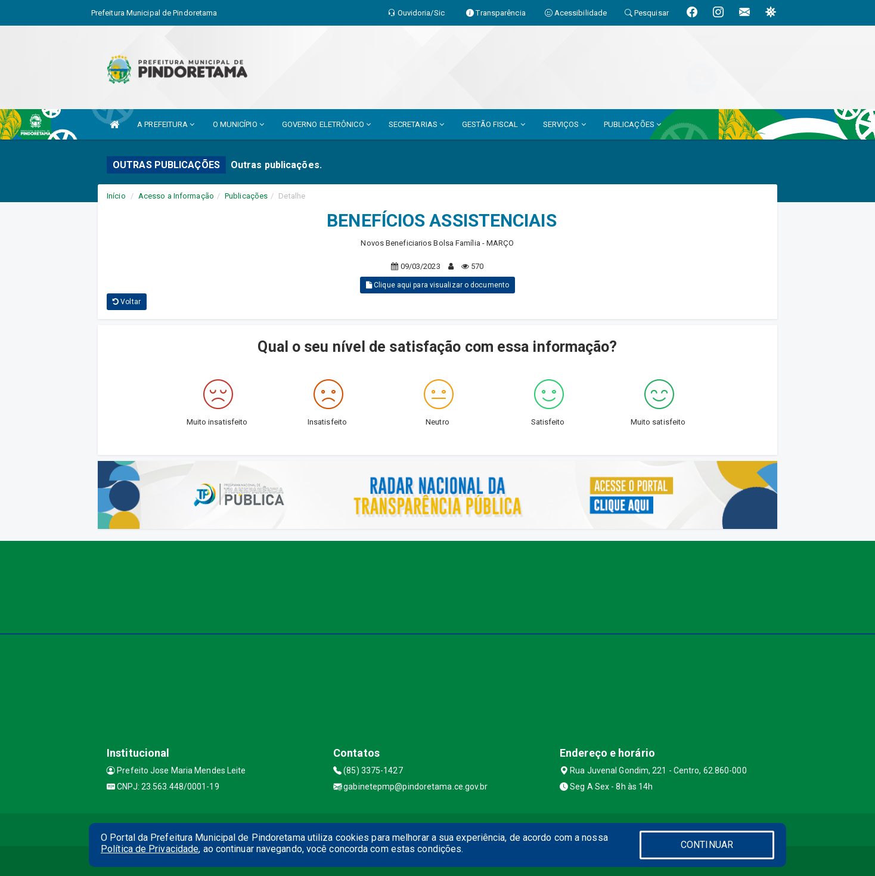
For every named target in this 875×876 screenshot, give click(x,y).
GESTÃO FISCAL (493, 124)
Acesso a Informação (176, 195)
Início (116, 195)
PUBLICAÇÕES (632, 124)
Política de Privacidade (149, 849)
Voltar (127, 302)
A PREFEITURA (165, 124)
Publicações (246, 195)
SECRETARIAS (416, 124)
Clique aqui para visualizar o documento (437, 285)
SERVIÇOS (564, 124)
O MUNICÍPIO (238, 124)
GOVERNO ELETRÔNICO (326, 124)
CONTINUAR (707, 844)
